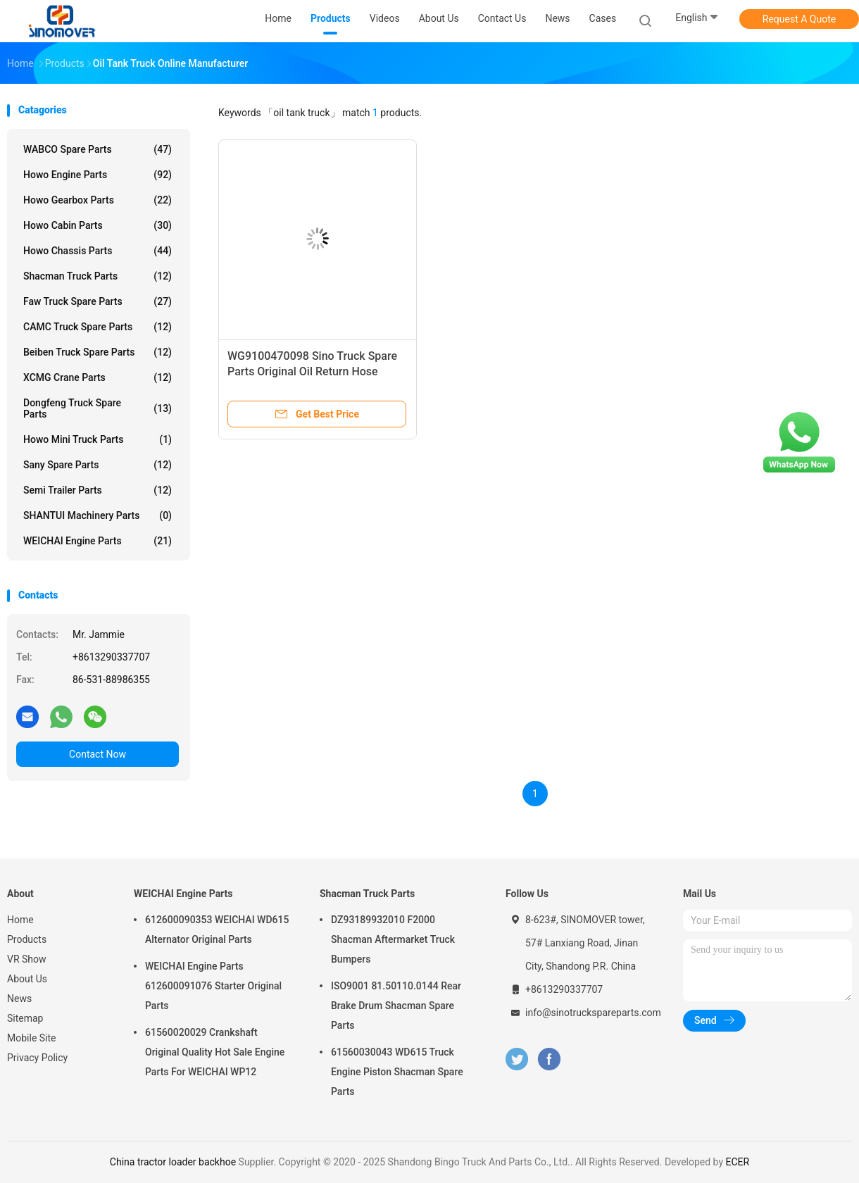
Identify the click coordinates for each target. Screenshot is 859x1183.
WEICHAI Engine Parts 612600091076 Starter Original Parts (213, 985)
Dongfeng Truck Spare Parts (97, 408)
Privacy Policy (37, 1057)
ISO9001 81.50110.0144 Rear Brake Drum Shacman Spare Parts (396, 1005)
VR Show (26, 959)
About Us (27, 978)
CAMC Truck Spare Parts (97, 327)
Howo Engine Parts (97, 175)
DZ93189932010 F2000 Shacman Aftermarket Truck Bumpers (393, 939)
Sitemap (25, 1018)
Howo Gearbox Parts (97, 200)
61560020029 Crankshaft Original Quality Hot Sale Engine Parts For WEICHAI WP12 (214, 1052)
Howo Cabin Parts (97, 225)
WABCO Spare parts (97, 149)
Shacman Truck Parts (97, 276)
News (19, 998)
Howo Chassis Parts (97, 251)
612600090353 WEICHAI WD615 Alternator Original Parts (217, 929)
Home (20, 919)
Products (26, 939)
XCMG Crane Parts (97, 377)
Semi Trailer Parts (97, 490)
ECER (737, 1162)
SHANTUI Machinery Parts (97, 515)
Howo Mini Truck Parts (97, 439)
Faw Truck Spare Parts (97, 301)
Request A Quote (799, 19)
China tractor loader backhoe (173, 1162)
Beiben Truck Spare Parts (97, 352)
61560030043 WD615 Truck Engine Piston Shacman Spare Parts (397, 1071)
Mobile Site (31, 1038)
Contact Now (97, 754)
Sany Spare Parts (97, 465)
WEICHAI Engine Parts (97, 541)
